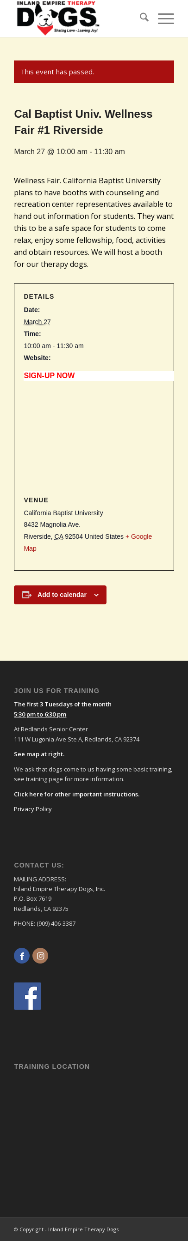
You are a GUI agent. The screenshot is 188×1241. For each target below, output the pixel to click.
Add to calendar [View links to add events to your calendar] (62, 594)
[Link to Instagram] (40, 956)
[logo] (62, 18)
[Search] (140, 18)
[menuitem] (140, 18)
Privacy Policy (33, 809)
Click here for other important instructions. (76, 794)
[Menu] (161, 18)
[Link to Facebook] (22, 956)
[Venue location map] (94, 438)
